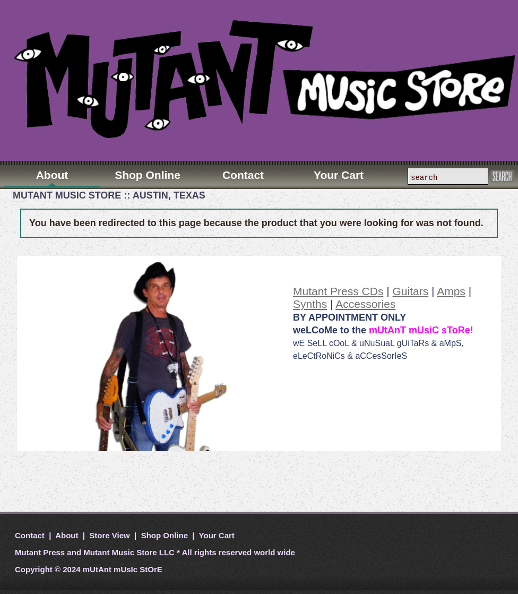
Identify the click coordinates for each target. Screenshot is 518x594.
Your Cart (216, 535)
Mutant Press (40, 552)
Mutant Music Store (120, 552)
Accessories (365, 304)
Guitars (411, 291)
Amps (451, 291)
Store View (109, 535)
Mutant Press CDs (338, 291)
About (67, 535)
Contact (31, 535)
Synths (310, 304)
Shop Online (165, 535)
